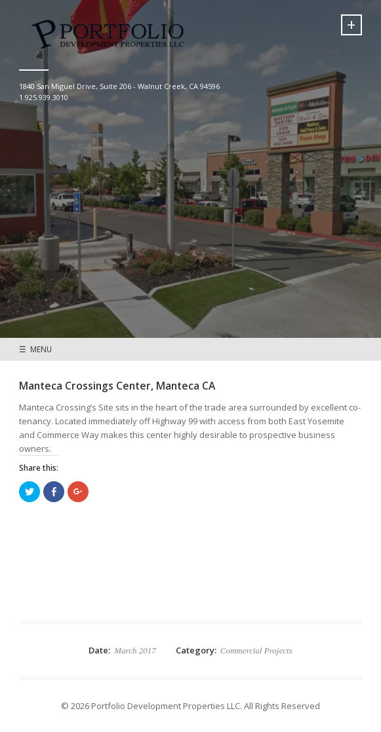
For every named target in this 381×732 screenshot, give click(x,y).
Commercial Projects (256, 650)
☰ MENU (35, 349)
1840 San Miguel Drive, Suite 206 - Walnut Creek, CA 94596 (119, 86)
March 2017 (134, 650)
